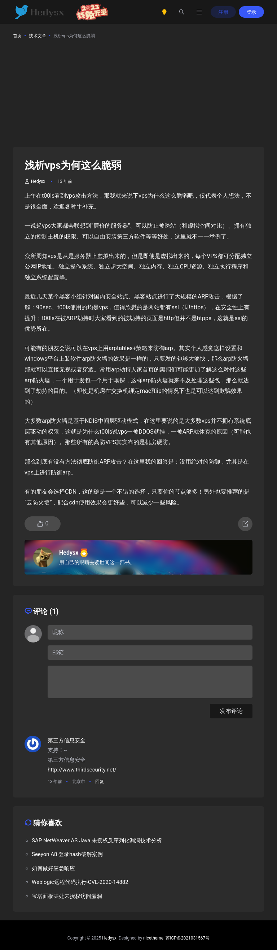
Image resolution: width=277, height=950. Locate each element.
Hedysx (35, 181)
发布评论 (231, 711)
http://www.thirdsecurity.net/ (82, 769)
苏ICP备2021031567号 (188, 938)
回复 (99, 781)
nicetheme (153, 938)
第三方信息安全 (66, 740)
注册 (223, 12)
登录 (251, 12)
